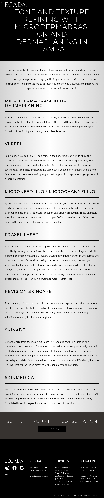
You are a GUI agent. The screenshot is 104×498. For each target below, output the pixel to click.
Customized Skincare (64, 481)
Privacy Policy (78, 495)
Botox (57, 467)
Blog (7, 474)
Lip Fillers (66, 467)
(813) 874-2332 (42, 467)
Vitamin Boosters (64, 484)
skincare (31, 303)
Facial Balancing (62, 470)
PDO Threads (62, 479)
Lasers (70, 476)
